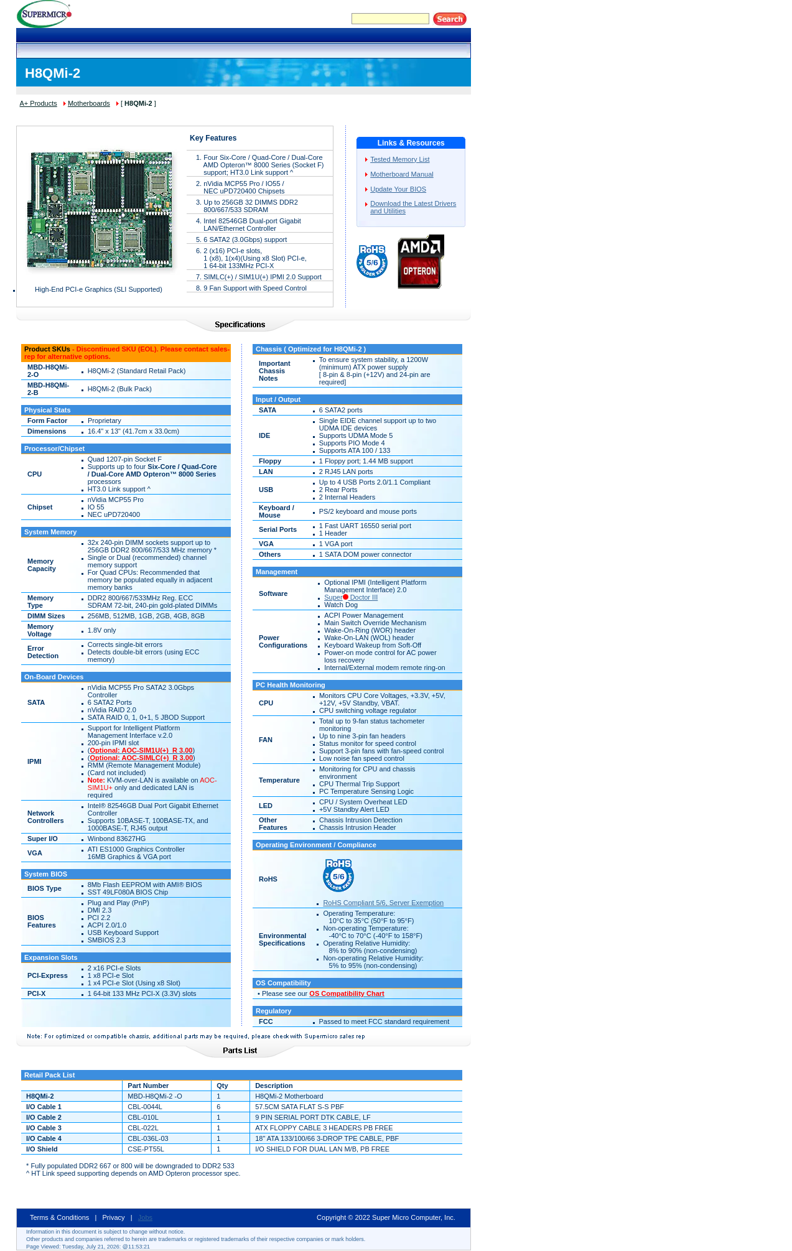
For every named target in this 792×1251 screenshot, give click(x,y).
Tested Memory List (399, 159)
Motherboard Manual (402, 174)
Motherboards (89, 103)
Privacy (114, 1217)
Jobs (145, 1217)
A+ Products (38, 103)
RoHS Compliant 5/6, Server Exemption (383, 902)
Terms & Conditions (59, 1217)
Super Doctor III (351, 597)
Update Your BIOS (398, 189)
